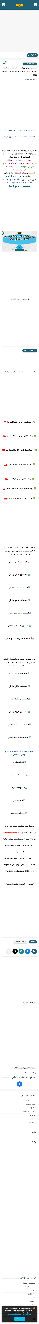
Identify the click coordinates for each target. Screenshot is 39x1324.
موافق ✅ (20, 1319)
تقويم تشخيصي (30, 1104)
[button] (27, 951)
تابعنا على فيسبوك (30, 1073)
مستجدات (32, 1305)
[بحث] (3, 4)
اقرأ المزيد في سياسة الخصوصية (19, 1314)
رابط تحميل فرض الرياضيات (19, 479)
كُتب (34, 1298)
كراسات (33, 1115)
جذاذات (33, 1290)
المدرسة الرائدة (30, 1101)
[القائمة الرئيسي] (35, 4)
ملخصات (32, 1119)
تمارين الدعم (31, 1108)
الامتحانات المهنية (29, 1283)
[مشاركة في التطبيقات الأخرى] (8, 951)
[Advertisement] (19, 31)
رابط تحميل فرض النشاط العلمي (19, 489)
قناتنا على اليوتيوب (21, 871)
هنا (7, 884)
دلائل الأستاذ (31, 1294)
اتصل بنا (22, 846)
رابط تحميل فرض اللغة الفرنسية (19, 436)
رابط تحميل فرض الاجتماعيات (20, 465)
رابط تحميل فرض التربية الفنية (20, 498)
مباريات (33, 1301)
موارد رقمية (32, 1122)
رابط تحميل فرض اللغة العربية (20, 422)
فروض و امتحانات (29, 64)
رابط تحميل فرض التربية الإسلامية (20, 450)
